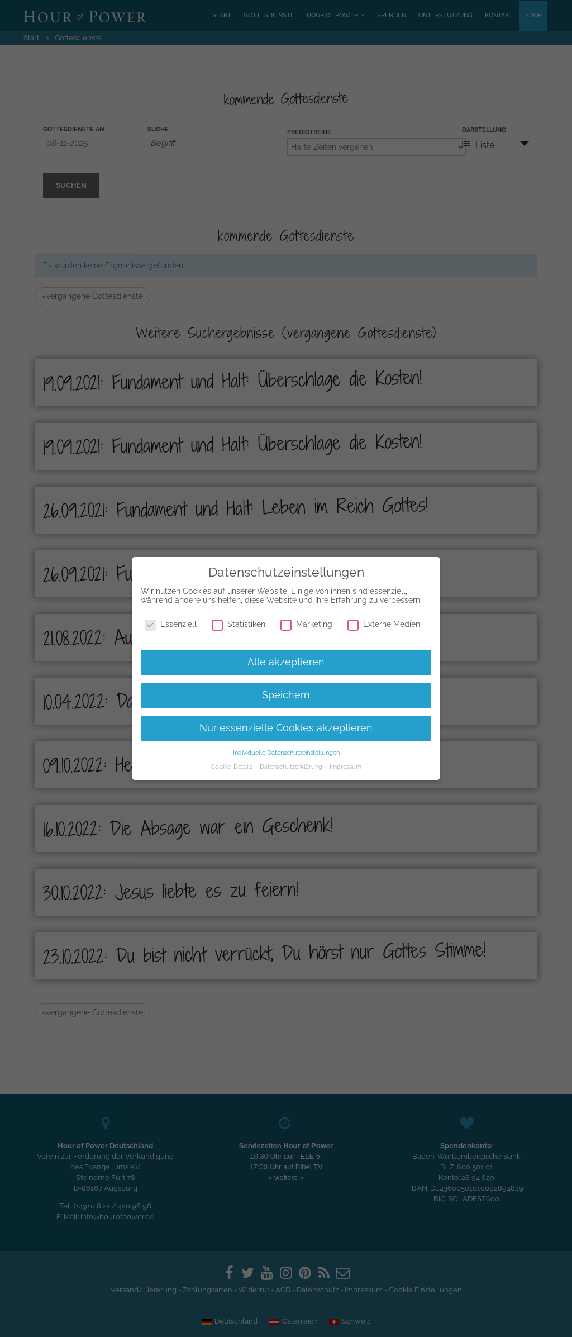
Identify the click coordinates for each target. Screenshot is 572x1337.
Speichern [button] (286, 695)
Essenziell (171, 624)
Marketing (306, 624)
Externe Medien (383, 624)
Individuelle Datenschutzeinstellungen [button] (286, 752)
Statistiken (238, 624)
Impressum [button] (345, 766)
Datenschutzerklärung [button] (292, 766)
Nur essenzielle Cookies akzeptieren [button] (286, 728)
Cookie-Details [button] (232, 766)
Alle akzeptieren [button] (286, 662)
